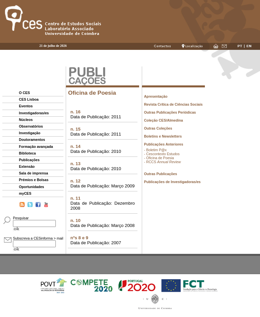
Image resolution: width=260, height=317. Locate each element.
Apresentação (155, 96)
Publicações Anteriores (163, 144)
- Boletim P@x (155, 150)
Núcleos (26, 120)
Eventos (26, 106)
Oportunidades (31, 187)
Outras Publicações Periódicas (170, 112)
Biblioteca (27, 153)
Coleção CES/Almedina (163, 120)
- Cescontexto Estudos (162, 154)
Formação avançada (36, 147)
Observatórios (31, 126)
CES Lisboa (29, 99)
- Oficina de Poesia (159, 158)
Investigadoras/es (34, 113)
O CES (24, 93)
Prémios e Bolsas (33, 180)
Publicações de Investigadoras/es (172, 182)
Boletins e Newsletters (163, 136)
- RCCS (162, 162)
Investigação (30, 133)
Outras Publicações (160, 174)
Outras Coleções (158, 128)
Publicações (29, 160)
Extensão (27, 166)
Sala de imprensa (33, 173)
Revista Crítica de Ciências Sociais (173, 104)
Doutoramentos (32, 140)
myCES (25, 193)
